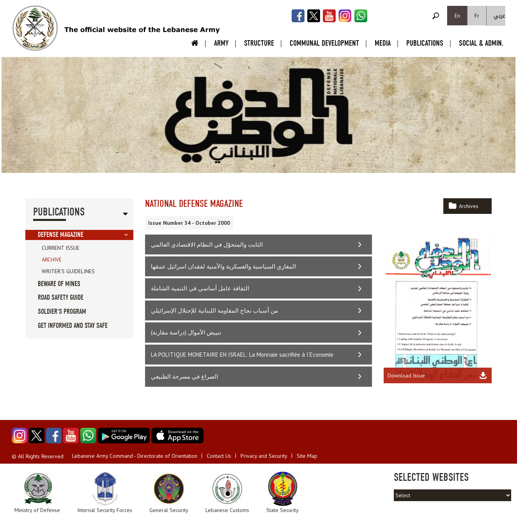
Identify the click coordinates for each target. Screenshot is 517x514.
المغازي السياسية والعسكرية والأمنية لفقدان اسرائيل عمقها (223, 266)
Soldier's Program (62, 312)
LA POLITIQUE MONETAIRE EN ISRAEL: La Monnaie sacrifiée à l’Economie (242, 354)
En (457, 15)
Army (221, 43)
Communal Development (324, 43)
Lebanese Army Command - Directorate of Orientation (134, 455)
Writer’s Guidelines (68, 271)
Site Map (307, 455)
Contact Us (219, 455)
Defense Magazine (60, 235)
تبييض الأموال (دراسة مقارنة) (186, 332)
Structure (259, 43)
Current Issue (61, 247)
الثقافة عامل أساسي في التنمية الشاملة (200, 288)
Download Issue (406, 375)
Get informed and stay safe (73, 326)
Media (383, 43)
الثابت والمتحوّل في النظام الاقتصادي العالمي (207, 244)
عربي (499, 16)
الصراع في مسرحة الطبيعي (184, 376)
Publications (424, 43)
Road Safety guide (60, 297)
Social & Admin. (481, 43)
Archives (468, 206)
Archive (52, 259)
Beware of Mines (59, 284)
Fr (477, 15)
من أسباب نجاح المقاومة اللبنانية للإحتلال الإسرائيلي (214, 310)
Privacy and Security (264, 455)
